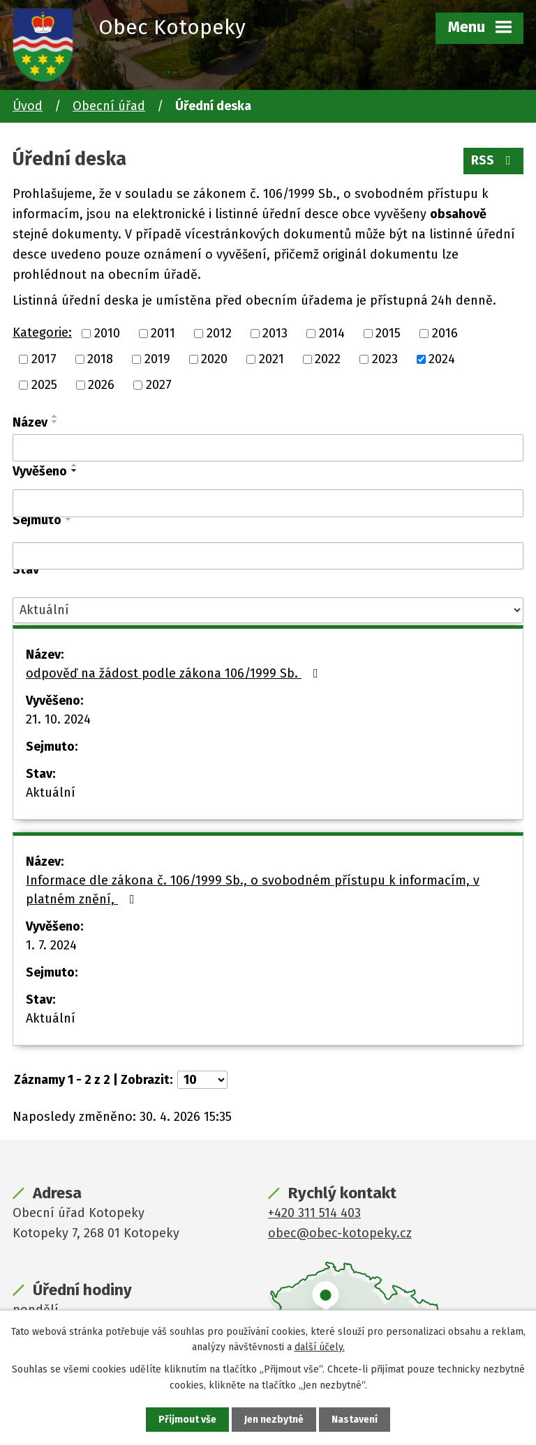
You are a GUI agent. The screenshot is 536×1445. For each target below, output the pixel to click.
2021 (271, 359)
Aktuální (50, 792)
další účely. (320, 1347)
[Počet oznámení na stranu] (202, 1080)
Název (30, 422)
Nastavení (355, 1419)
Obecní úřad (109, 106)
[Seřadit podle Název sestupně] (55, 422)
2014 (332, 333)
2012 (219, 333)
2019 (157, 359)
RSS (493, 160)
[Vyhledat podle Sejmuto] (268, 556)
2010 (107, 333)
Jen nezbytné (274, 1419)
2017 (44, 359)
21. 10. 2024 (58, 719)
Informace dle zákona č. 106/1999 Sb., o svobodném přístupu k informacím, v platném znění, (252, 890)
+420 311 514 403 (314, 1213)
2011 (163, 333)
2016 (445, 333)
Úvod (28, 106)
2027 (159, 384)
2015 (388, 333)
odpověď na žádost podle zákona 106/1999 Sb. (175, 673)
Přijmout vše (187, 1419)
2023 (385, 359)
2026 (101, 384)
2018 (100, 359)
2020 (214, 359)
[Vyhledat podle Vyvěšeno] (268, 503)
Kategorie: (42, 332)
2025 (44, 384)
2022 (328, 359)
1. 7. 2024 (51, 945)
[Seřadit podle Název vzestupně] (55, 416)
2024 (442, 359)
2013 (275, 333)
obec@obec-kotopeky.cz (340, 1233)
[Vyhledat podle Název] (268, 448)
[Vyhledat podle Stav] (268, 610)
